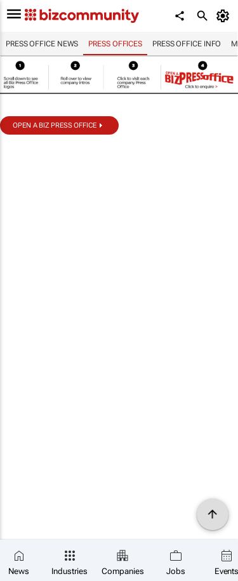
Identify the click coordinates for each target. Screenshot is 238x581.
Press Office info (186, 43)
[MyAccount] (225, 15)
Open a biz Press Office (54, 125)
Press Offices (115, 43)
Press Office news (42, 43)
